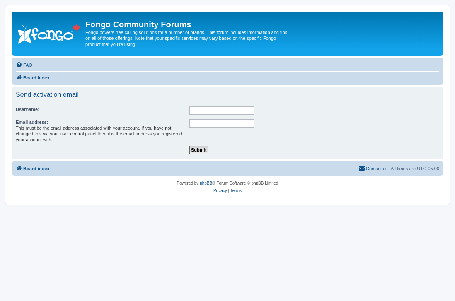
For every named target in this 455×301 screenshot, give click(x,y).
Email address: (32, 122)
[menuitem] (24, 65)
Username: (27, 109)
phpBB (206, 183)
